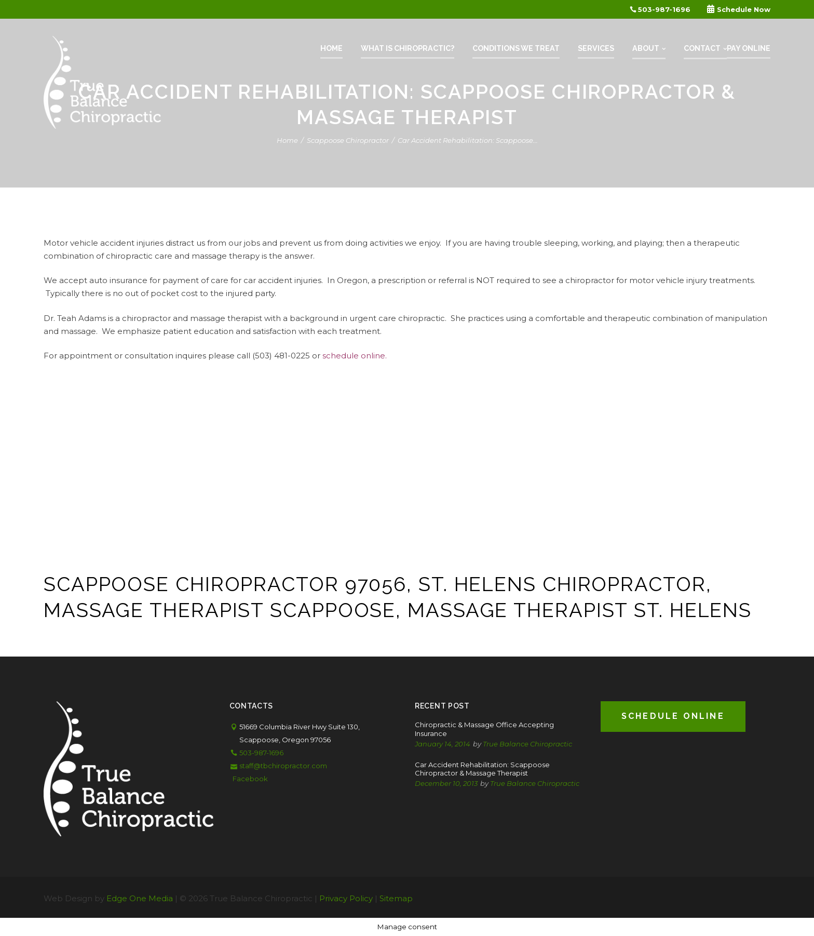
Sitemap (396, 898)
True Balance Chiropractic (527, 744)
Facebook (250, 778)
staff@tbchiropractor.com (283, 765)
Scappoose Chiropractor (348, 141)
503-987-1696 (659, 9)
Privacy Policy (346, 898)
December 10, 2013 (446, 783)
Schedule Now (738, 9)
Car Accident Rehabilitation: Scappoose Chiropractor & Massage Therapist (482, 769)
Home (287, 141)
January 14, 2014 (442, 744)
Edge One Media (139, 898)
